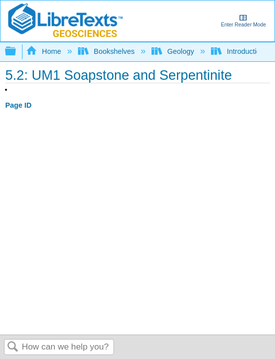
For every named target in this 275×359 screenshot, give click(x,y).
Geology (174, 51)
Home (44, 51)
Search (13, 347)
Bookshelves (107, 51)
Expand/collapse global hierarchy (17, 51)
